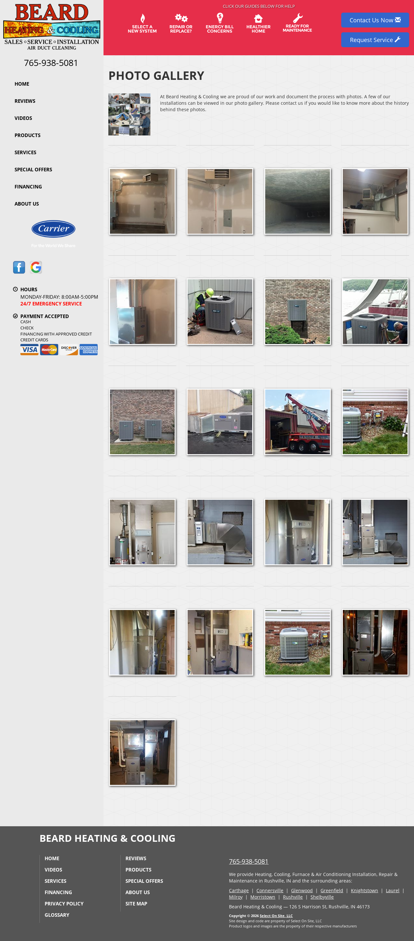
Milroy (236, 897)
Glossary (57, 915)
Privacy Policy (64, 903)
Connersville (269, 890)
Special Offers (33, 169)
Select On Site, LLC (276, 915)
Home (22, 83)
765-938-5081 (248, 861)
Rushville (293, 897)
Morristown (262, 897)
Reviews (25, 101)
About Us (27, 203)
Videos (23, 118)
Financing (28, 186)
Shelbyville (322, 897)
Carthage (239, 890)
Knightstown (364, 890)
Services (25, 152)
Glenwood (302, 890)
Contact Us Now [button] (375, 20)
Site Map (136, 903)
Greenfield (332, 890)
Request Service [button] (375, 40)
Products (27, 135)
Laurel (392, 890)
